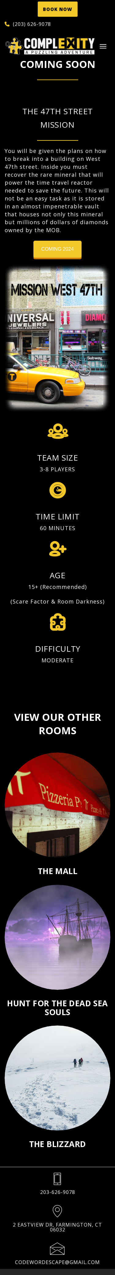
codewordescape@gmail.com (57, 1262)
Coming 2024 (57, 249)
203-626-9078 (57, 1192)
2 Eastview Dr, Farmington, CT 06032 (57, 1227)
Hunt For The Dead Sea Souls (57, 1008)
